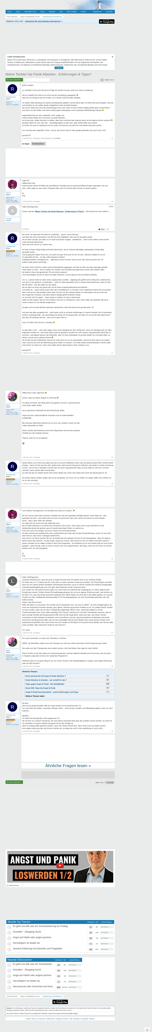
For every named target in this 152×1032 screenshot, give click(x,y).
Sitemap (91, 1019)
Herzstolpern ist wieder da (26, 943)
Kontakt (28, 1019)
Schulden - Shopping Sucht (27, 931)
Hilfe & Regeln (72, 11)
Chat (61, 11)
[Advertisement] (68, 748)
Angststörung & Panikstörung (52, 996)
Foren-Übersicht (12, 996)
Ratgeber (52, 11)
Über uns (34, 1019)
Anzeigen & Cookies (62, 1019)
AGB (70, 1019)
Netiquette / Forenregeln (80, 1019)
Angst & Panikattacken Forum (30, 996)
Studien (83, 11)
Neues (18, 11)
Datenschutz (50, 1019)
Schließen (58, 68)
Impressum (42, 1019)
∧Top (147, 1029)
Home (10, 11)
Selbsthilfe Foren (30, 11)
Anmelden (109, 11)
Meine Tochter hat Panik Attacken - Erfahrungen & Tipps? (48, 74)
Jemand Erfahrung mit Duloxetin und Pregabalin (37, 948)
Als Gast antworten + (14, 80)
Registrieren (97, 11)
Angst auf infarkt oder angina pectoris (32, 937)
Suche (42, 11)
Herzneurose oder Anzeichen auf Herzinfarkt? (36, 986)
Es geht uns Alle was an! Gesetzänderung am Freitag (40, 926)
